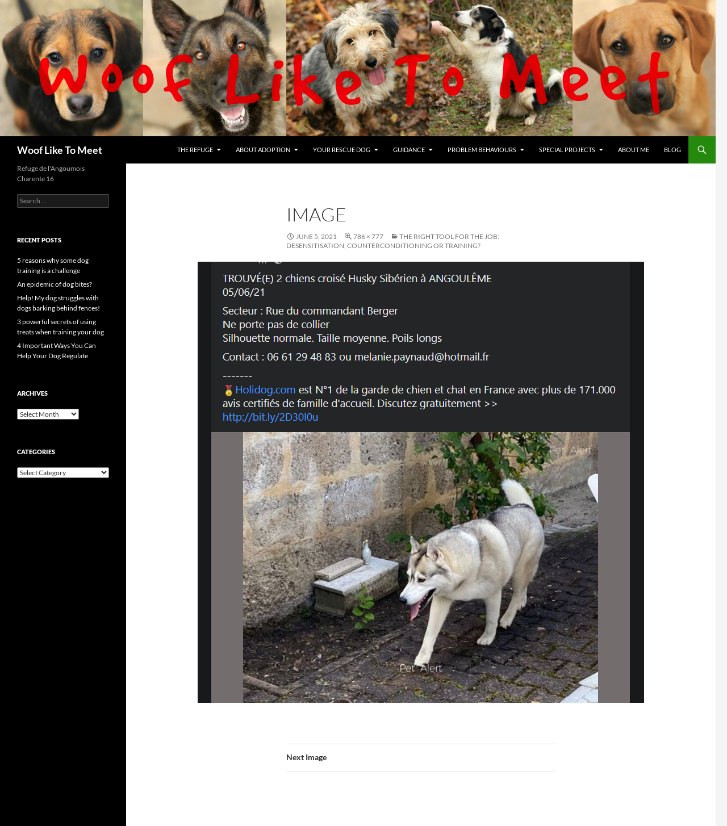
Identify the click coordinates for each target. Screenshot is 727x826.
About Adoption (263, 149)
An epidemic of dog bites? (54, 284)
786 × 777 (368, 236)
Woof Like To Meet (59, 150)
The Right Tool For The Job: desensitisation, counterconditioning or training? (392, 241)
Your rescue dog (341, 149)
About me (633, 149)
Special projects (567, 149)
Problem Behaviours (482, 149)
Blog (672, 149)
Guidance (409, 149)
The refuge (195, 149)
